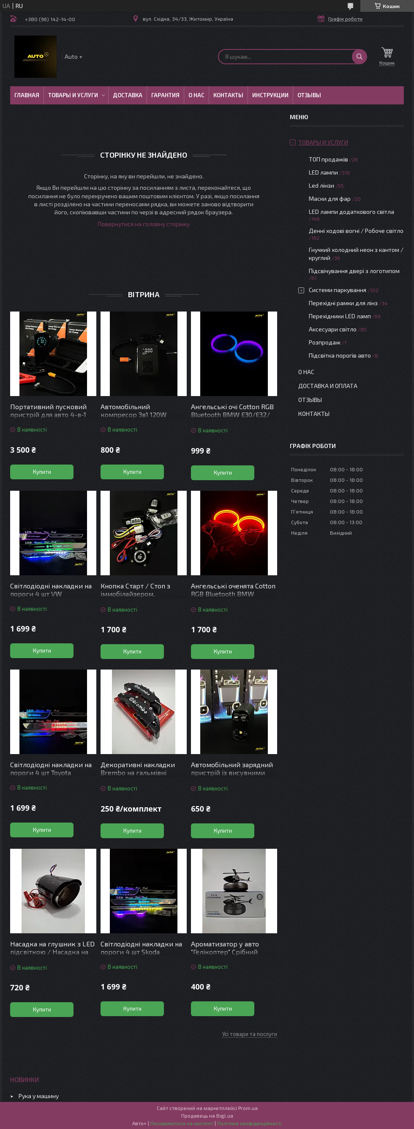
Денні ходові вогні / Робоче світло (356, 230)
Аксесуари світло (333, 329)
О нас (196, 95)
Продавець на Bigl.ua (207, 1115)
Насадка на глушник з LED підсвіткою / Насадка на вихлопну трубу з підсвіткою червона (52, 956)
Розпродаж (324, 342)
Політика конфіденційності (249, 1123)
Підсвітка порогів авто (340, 355)
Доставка (127, 95)
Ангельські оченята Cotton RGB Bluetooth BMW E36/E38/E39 (233, 594)
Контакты (228, 95)
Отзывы (309, 95)
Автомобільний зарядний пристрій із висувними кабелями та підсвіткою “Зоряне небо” (232, 776)
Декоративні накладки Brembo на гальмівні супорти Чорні (138, 772)
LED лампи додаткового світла (351, 211)
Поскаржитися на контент (181, 1123)
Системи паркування (337, 289)
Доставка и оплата (327, 385)
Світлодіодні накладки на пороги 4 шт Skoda (141, 948)
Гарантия (165, 95)
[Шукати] (359, 56)
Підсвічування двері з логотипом (354, 270)
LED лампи (323, 172)
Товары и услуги (73, 95)
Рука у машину (39, 1095)
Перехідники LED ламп (340, 316)
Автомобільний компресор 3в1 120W (133, 410)
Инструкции (270, 95)
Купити (42, 471)
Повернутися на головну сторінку (144, 223)
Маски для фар (330, 198)
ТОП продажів (328, 159)
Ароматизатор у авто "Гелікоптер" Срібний (225, 948)
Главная (26, 95)
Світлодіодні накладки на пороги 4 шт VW (51, 590)
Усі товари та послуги (249, 1034)
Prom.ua (248, 1108)
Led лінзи (321, 185)
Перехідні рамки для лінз (343, 302)
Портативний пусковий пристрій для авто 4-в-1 (48, 410)
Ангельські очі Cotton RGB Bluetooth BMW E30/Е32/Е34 (232, 414)
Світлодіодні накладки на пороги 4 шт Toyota (51, 768)
